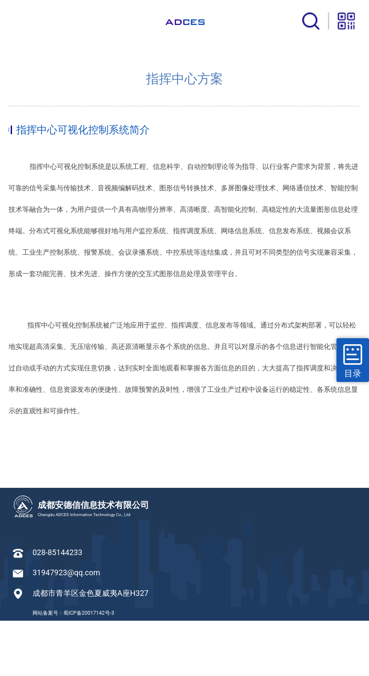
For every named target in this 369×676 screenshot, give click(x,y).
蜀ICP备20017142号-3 (88, 668)
